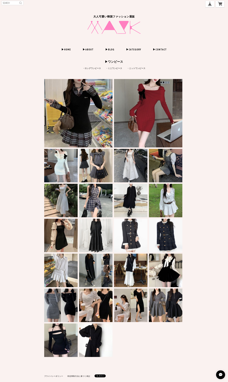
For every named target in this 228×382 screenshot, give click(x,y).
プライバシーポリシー (53, 376)
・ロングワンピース (92, 68)
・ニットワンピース (136, 68)
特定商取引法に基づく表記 (78, 376)
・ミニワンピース (114, 68)
